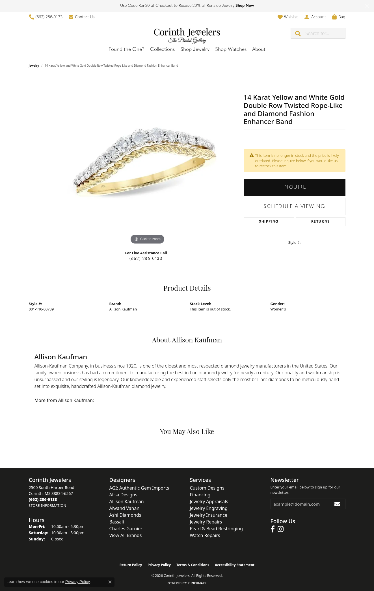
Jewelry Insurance (208, 515)
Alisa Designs (123, 495)
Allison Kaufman (123, 309)
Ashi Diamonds (125, 515)
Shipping (269, 221)
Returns (320, 221)
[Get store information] (47, 505)
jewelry (34, 66)
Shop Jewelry (194, 49)
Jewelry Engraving (209, 508)
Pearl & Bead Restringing (216, 528)
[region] (147, 161)
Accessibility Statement (234, 564)
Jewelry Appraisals (209, 501)
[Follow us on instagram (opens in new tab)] (281, 529)
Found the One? (126, 49)
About (258, 49)
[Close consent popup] (110, 582)
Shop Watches (231, 49)
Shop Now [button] (244, 6)
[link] (46, 17)
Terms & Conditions (192, 564)
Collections (162, 49)
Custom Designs (207, 488)
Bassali (116, 522)
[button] (287, 17)
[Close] (367, 6)
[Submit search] (298, 33)
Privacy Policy (159, 564)
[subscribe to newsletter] (337, 504)
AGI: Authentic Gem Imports (139, 488)
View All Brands (125, 535)
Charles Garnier (125, 528)
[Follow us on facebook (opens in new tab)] (273, 529)
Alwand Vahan (124, 508)
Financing (200, 495)
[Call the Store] (43, 499)
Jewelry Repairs (206, 522)
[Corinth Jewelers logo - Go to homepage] (187, 33)
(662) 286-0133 (145, 259)
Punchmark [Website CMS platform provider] (197, 583)
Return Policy (131, 564)
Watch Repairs (205, 535)
